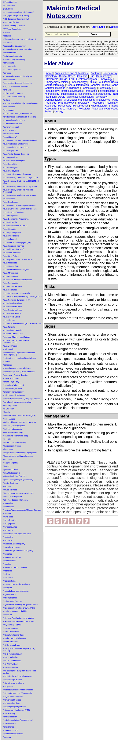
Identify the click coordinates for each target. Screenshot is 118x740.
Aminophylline (9, 524)
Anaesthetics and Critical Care (72, 73)
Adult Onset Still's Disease (14, 395)
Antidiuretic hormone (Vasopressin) (17, 693)
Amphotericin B (9, 561)
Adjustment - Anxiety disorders (16, 375)
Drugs (63, 79)
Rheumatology (99, 105)
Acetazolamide (9, 80)
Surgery (71, 108)
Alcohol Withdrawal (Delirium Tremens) (19, 422)
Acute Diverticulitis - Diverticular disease (20, 209)
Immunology (52, 90)
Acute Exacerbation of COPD (15, 226)
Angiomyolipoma (10, 598)
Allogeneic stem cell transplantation (18, 456)
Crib (91, 76)
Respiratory (64, 105)
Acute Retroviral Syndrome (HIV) (16, 300)
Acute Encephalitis (10, 216)
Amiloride (7, 513)
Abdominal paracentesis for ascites (17, 49)
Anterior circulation (11, 642)
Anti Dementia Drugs (11, 645)
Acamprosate (8, 63)
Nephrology (85, 93)
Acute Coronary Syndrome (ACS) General (20, 178)
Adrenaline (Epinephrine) (13, 385)
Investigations (107, 90)
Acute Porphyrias (10, 290)
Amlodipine (7, 540)
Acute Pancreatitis (10, 276)
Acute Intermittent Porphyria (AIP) (17, 243)
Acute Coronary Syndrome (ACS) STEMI (20, 186)
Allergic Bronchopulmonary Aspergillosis (20, 453)
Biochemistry (110, 73)
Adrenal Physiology (11, 382)
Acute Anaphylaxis (10, 151)
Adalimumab (8, 349)
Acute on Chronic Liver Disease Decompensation (16, 341)
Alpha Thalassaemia (11, 473)
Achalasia (7, 90)
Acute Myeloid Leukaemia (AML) (16, 270)
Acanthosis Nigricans (12, 70)
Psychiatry (112, 102)
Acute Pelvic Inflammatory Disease (17, 280)
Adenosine (7, 365)
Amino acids (8, 517)
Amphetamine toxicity (12, 557)
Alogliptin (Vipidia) (10, 463)
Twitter (48, 111)
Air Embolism (8, 409)
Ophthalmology (53, 99)
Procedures (97, 102)
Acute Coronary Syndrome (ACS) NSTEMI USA (21, 182)
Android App (98, 26)
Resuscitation (80, 105)
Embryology (105, 79)
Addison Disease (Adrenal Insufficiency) (19, 358)
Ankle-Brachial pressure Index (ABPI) (18, 621)
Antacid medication (11, 632)
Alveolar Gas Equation (12, 497)
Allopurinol (7, 459)
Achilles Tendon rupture (13, 93)
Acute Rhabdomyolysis (12, 303)
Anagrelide (7, 571)
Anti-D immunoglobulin (12, 654)
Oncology (101, 96)
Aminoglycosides (10, 520)
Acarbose (7, 73)
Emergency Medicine (57, 82)
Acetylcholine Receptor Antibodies (17, 83)
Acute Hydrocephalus (12, 232)
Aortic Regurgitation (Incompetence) (18, 720)
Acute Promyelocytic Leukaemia (16, 293)
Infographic (91, 90)
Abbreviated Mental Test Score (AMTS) (19, 39)
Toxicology (84, 108)
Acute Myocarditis (10, 273)
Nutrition (51, 96)
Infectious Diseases (72, 90)
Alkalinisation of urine (12, 446)
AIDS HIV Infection (11, 22)
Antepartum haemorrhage (14, 635)
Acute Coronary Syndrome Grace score (19, 195)
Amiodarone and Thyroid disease (17, 534)
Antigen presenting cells (13, 696)
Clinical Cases (67, 76)
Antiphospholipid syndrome (14, 707)
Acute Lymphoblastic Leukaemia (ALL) (19, 259)
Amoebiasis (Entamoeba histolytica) (18, 551)
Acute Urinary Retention (13, 330)
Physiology (83, 102)
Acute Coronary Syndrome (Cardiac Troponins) (18, 191)
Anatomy (96, 73)
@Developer (8, 9)
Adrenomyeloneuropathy (13, 392)
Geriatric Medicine (55, 87)
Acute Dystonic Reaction (13, 212)
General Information (77, 85)
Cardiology (51, 76)
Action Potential (9, 130)
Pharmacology (66, 102)
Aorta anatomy (9, 713)
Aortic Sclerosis (9, 723)
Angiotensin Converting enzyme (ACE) (19, 608)
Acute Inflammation (11, 239)
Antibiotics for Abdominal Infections (17, 676)
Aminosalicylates (10, 527)
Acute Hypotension (11, 236)
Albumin (6, 412)
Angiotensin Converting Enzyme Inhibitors (20, 605)
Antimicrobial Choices (12, 700)
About (49, 73)
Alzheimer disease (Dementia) (15, 500)
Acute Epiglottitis (10, 222)
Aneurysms (7, 588)
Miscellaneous (69, 93)
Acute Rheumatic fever (12, 307)
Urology (58, 111)
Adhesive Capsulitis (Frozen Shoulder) (19, 372)
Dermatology (103, 76)
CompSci (82, 76)
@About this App (10, 2)
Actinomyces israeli (11, 127)
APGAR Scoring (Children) (14, 26)
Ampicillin (7, 564)
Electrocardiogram (86, 79)
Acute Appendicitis (10, 157)
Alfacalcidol (7, 439)
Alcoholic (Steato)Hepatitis (14, 426)
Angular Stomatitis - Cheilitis (15, 611)
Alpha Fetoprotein (10, 470)
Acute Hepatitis (9, 229)
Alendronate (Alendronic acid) (15, 436)
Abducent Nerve (9, 53)
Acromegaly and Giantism (14, 120)
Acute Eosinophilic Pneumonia (16, 219)
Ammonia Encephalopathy (14, 544)
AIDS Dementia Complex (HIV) (16, 19)
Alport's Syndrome (10, 483)
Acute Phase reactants (12, 286)
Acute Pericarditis (10, 283)
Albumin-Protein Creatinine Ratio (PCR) (19, 416)
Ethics (92, 82)
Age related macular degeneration (17, 402)
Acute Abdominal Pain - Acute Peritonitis (20, 140)
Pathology (50, 102)
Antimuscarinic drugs (12, 703)
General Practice (100, 85)
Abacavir (6, 32)
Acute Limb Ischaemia (12, 253)
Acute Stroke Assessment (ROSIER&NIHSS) (22, 324)
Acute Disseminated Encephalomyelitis (19, 205)
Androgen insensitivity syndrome (16, 584)
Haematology (88, 87)
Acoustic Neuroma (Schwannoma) (17, 113)
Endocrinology (79, 82)
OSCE (61, 96)
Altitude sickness (10, 490)
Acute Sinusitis (9, 320)
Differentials (51, 79)
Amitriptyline (8, 537)
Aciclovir (6, 100)
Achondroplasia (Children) (14, 97)
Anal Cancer (8, 578)
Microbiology (52, 93)
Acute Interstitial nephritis (13, 246)
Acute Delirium (9, 199)
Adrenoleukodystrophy (12, 389)
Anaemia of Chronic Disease (15, 567)
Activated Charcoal (11, 134)
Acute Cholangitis (10, 167)
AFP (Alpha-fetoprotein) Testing (16, 16)
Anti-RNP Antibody (10, 664)
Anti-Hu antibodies (10, 657)
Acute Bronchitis (9, 164)
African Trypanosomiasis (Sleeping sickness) (22, 399)
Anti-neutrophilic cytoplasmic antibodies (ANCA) (19, 672)
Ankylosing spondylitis (12, 625)
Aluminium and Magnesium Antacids (18, 493)
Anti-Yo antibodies (10, 667)
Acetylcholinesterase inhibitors (15, 86)
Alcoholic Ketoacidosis (12, 429)
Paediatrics (103, 99)
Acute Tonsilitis (9, 327)
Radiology (50, 105)
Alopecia (6, 466)
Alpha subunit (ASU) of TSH (14, 476)
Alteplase (7, 486)
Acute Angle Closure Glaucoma (16, 154)
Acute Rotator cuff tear (12, 310)
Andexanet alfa (9, 581)
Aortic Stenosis (9, 727)
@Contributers (9, 5)
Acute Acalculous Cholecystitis (16, 144)
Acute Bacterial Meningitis (14, 161)
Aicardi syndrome (10, 405)
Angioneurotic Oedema (12, 601)
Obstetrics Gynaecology (80, 96)
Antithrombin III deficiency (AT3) (16, 710)
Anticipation (8, 686)
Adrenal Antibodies (11, 378)
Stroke (61, 108)
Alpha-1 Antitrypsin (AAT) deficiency (18, 480)
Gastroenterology (54, 85)
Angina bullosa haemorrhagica (16, 591)
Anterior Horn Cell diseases (14, 638)
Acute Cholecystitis (11, 171)
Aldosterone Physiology (13, 432)
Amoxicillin (7, 554)
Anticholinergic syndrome (13, 683)
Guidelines (73, 87)
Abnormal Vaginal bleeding (14, 59)
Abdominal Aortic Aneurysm (14, 46)
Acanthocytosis (9, 66)
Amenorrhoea (8, 507)
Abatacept (7, 36)
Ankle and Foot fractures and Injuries (18, 618)
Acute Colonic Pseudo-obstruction (17, 174)
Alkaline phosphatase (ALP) (14, 443)
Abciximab (7, 43)
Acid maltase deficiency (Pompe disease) (20, 103)
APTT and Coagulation (12, 29)
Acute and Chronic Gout (13, 334)
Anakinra (6, 574)
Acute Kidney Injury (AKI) (13, 249)
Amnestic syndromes (12, 547)
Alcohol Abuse (9, 419)
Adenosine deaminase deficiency (17, 368)
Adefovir (6, 362)
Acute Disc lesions (10, 202)
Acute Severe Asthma (12, 313)
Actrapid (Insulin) (10, 137)
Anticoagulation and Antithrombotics (18, 690)
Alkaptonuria (8, 449)
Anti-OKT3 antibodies (12, 661)
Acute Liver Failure (11, 256)
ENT (71, 79)
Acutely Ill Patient (10, 346)
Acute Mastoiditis (10, 263)
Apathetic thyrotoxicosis (13, 734)
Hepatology (105, 87)
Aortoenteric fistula (11, 730)
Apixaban (7, 737)
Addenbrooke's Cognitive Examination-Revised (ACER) (19, 354)
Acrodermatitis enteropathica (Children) (19, 117)
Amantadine (8, 503)
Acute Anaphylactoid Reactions (16, 147)
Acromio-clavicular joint (12, 124)
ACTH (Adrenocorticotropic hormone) (18, 12)
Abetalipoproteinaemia (12, 56)
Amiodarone (8, 530)
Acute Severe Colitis (11, 317)
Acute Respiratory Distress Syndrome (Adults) (22, 297)
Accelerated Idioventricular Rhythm (17, 76)
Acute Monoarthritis (11, 266)
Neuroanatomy (102, 93)
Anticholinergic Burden (12, 680)
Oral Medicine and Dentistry (79, 99)
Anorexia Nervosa (10, 628)
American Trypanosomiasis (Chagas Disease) (22, 510)
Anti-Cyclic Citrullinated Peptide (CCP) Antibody (19, 649)
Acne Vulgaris (8, 110)
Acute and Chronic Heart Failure (16, 337)
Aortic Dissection (10, 717)
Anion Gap (7, 615)
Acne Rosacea (9, 107)
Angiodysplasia (9, 594)
